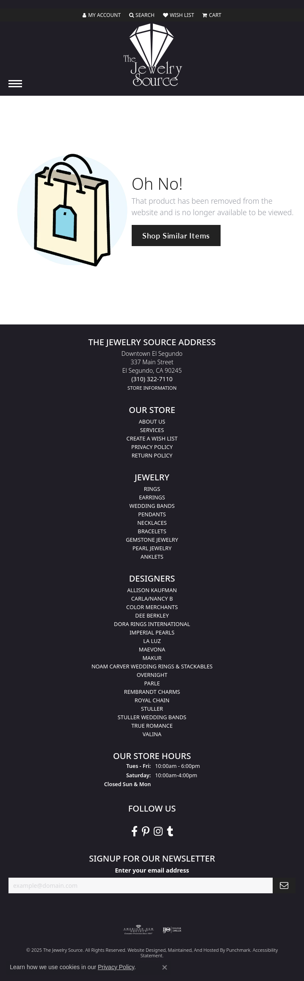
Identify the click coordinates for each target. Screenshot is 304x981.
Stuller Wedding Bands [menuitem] (152, 717)
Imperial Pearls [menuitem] (152, 632)
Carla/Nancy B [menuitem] (152, 598)
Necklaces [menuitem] (152, 523)
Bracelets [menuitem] (152, 531)
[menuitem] (138, 929)
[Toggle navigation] (15, 84)
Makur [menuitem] (151, 658)
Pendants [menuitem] (152, 514)
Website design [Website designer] (143, 949)
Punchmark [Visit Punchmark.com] (238, 949)
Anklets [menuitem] (152, 556)
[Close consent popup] (164, 967)
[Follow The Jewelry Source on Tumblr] (170, 831)
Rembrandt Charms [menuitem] (152, 692)
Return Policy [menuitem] (152, 455)
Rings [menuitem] (152, 489)
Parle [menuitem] (152, 683)
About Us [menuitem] (152, 421)
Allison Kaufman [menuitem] (152, 590)
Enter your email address (152, 870)
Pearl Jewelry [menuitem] (152, 548)
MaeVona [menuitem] (152, 649)
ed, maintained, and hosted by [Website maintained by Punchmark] (193, 949)
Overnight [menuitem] (152, 675)
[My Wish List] (178, 15)
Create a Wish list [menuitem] (152, 438)
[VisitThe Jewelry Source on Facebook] (134, 831)
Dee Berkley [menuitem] (152, 615)
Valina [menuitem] (152, 734)
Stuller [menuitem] (152, 708)
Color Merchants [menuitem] (152, 607)
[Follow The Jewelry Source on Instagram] (158, 831)
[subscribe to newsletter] (284, 885)
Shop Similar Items (176, 235)
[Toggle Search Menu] (142, 15)
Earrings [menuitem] (152, 497)
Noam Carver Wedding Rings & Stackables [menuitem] (152, 666)
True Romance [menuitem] (152, 725)
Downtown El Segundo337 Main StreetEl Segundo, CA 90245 (152, 370)
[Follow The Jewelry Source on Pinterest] (145, 831)
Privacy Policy (116, 967)
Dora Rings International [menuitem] (152, 624)
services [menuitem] (152, 430)
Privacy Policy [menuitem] (152, 447)
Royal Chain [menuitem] (152, 700)
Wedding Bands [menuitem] (152, 506)
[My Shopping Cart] (211, 15)
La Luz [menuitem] (151, 641)
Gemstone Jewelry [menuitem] (152, 539)
